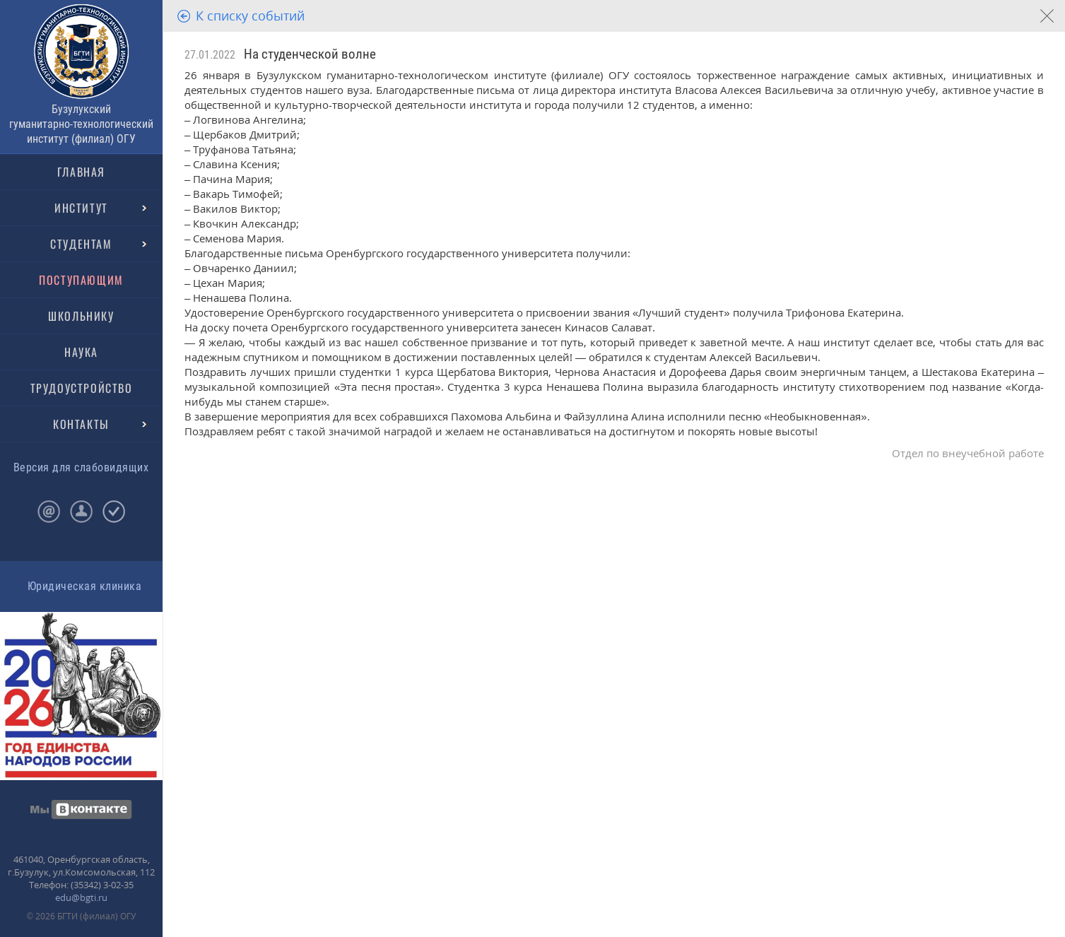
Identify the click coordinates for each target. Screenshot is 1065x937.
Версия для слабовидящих (80, 467)
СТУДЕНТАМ (81, 243)
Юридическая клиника (84, 586)
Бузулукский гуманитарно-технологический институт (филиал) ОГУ (81, 124)
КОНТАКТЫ (81, 424)
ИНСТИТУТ (81, 207)
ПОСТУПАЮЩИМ (81, 279)
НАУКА (81, 351)
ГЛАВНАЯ (81, 171)
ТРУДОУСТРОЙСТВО (81, 387)
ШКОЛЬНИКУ (81, 315)
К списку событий (250, 15)
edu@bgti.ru (81, 897)
